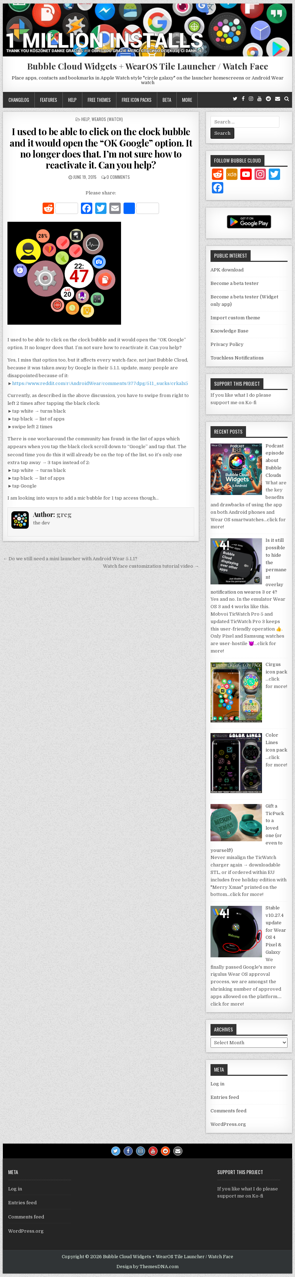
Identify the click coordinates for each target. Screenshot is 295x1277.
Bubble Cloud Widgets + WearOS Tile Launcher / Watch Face (147, 66)
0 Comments (118, 177)
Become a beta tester (235, 283)
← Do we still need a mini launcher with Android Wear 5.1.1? (70, 558)
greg (64, 514)
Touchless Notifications (237, 357)
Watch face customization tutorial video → (151, 566)
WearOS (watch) (107, 119)
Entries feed (225, 1097)
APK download (227, 270)
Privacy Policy (227, 344)
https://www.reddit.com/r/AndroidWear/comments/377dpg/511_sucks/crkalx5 (100, 383)
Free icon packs (137, 99)
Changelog (19, 99)
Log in (217, 1083)
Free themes (99, 99)
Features (48, 99)
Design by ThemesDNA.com (147, 1266)
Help (72, 99)
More (187, 99)
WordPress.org (228, 1124)
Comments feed (228, 1110)
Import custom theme (235, 317)
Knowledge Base (229, 331)
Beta (167, 99)
